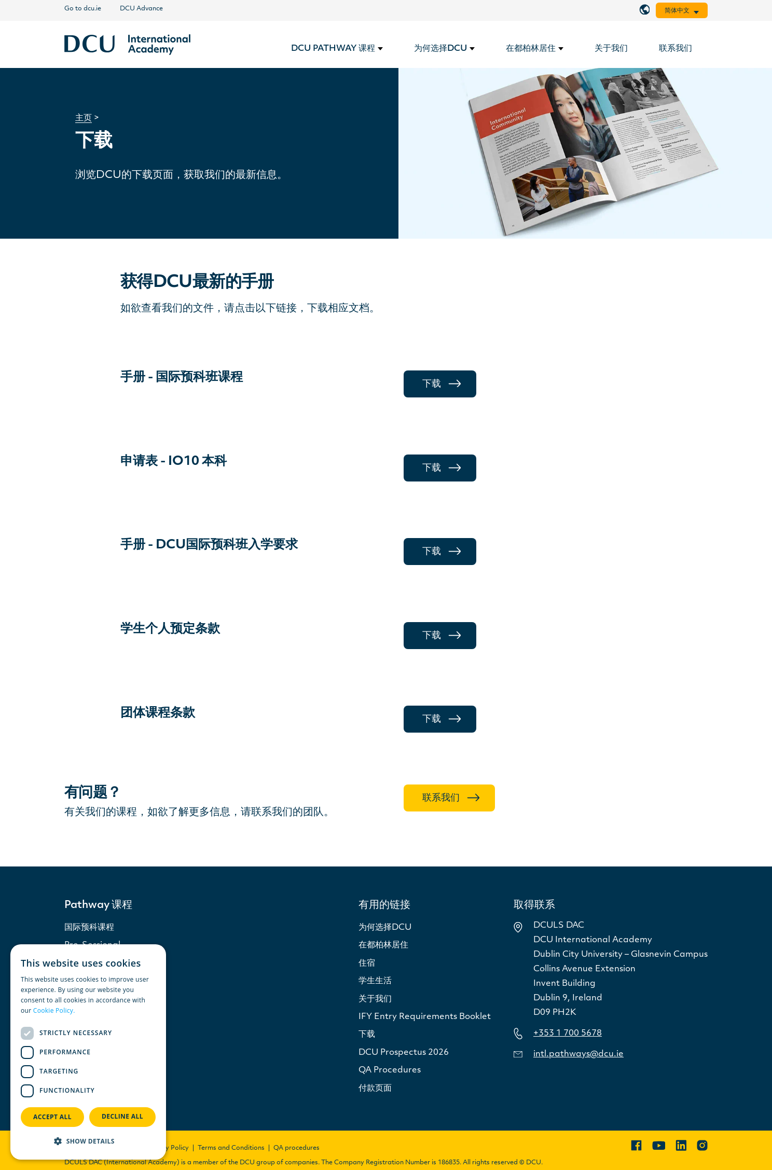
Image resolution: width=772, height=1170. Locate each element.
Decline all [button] (122, 1116)
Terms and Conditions (231, 1148)
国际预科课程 (89, 928)
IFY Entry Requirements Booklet (425, 1017)
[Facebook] (636, 1145)
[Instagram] (702, 1145)
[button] (88, 1141)
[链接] (127, 44)
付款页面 (375, 1088)
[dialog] (88, 1052)
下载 (367, 1034)
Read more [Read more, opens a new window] (93, 1010)
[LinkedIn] (681, 1145)
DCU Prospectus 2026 (404, 1053)
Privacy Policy (168, 1148)
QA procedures (296, 1148)
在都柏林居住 (383, 945)
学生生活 (375, 981)
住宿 (367, 963)
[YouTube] (658, 1145)
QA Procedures (390, 1070)
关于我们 (375, 999)
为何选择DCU (385, 928)
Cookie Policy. (54, 1010)
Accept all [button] (52, 1116)
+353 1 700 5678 (567, 1033)
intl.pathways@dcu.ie (578, 1054)
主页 (83, 118)
